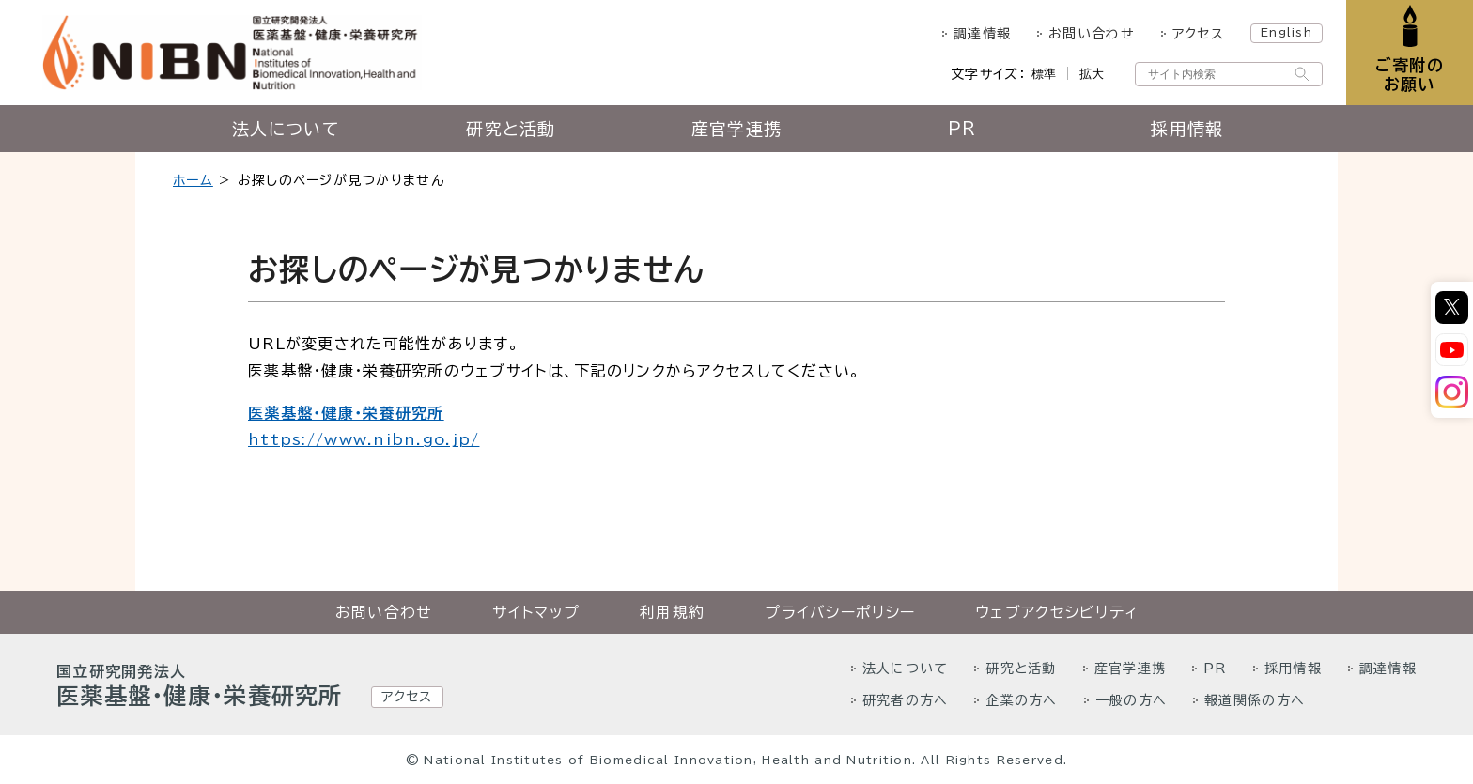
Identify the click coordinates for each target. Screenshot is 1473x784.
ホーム (193, 180)
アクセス (1198, 33)
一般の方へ (1131, 700)
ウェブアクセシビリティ (1056, 612)
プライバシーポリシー (840, 612)
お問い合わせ (1091, 33)
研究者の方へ (905, 700)
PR (962, 128)
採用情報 (1187, 128)
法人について (285, 128)
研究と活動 (510, 128)
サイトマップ (536, 612)
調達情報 (982, 33)
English (1286, 32)
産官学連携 (736, 128)
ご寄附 (1409, 74)
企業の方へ (1021, 700)
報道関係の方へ (1254, 700)
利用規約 (672, 612)
